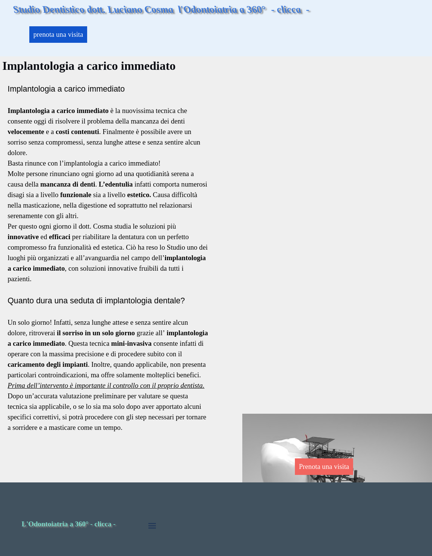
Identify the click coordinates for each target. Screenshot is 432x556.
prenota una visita (58, 34)
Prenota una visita (324, 466)
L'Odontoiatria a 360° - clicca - (68, 524)
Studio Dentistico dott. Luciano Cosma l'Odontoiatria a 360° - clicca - (161, 9)
